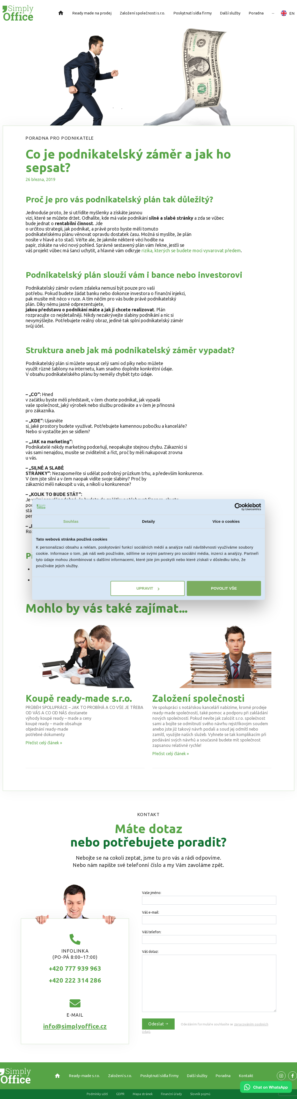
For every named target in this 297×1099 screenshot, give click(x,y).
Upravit (147, 588)
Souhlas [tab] (70, 521)
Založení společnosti (198, 698)
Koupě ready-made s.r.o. (79, 698)
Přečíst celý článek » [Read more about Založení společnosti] (170, 753)
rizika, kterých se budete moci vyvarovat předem (191, 250)
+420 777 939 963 (75, 968)
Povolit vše (224, 588)
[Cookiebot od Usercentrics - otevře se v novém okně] (238, 507)
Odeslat (158, 1024)
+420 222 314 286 (75, 980)
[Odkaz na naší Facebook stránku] (281, 1075)
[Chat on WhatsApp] (266, 1091)
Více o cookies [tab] (226, 521)
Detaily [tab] (148, 521)
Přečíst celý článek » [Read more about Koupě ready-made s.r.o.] (44, 742)
